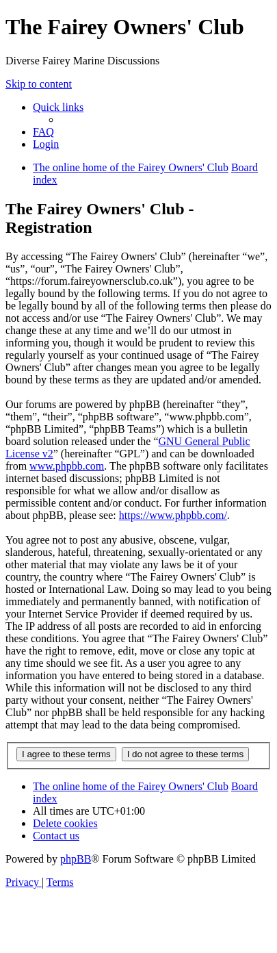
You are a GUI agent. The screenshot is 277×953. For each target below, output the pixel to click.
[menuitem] (43, 132)
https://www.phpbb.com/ (173, 515)
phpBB (75, 859)
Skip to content (38, 84)
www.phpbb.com (66, 466)
